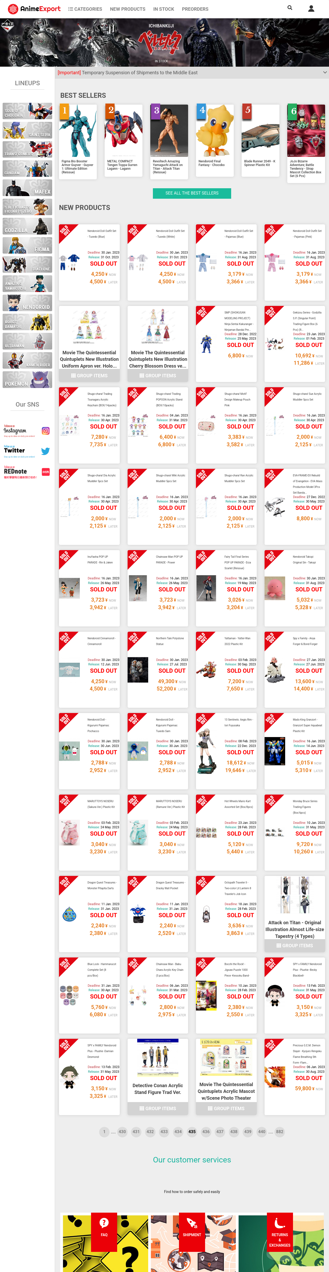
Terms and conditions (158, 1213)
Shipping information (103, 1223)
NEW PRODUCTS (128, 9)
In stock (163, 9)
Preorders (195, 9)
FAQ (89, 1213)
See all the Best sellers (192, 193)
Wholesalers (206, 1233)
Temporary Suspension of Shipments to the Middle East (128, 72)
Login (200, 1223)
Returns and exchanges (105, 1233)
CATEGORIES (85, 9)
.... (113, 983)
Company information (158, 1233)
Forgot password (209, 1213)
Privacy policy (152, 1223)
